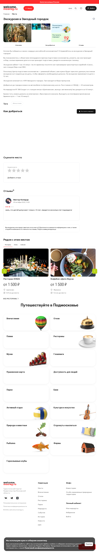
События (41, 507)
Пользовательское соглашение (14, 497)
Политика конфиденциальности (15, 500)
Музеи (10, 348)
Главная (6, 14)
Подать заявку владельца (46, 223)
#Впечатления (17, 103)
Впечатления (13, 312)
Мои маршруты (72, 502)
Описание (18, 45)
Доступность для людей (65, 366)
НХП (39, 519)
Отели (57, 312)
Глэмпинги (59, 348)
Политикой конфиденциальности (39, 548)
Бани (56, 384)
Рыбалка (11, 437)
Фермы (57, 437)
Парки (10, 384)
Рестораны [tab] (8, 238)
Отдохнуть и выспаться (65, 419)
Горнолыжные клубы (17, 455)
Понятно (89, 544)
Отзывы (81, 45)
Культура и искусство (64, 401)
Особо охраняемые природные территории (79, 487)
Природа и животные (17, 419)
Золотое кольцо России (49, 2)
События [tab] (22, 238)
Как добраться (50, 45)
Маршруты (42, 503)
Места (14, 14)
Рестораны (59, 330)
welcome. (9, 477)
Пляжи (10, 330)
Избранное (70, 506)
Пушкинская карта (16, 366)
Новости (41, 515)
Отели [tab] (16, 238)
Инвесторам (71, 482)
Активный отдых (15, 401)
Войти (68, 511)
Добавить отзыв (14, 178)
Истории (41, 511)
